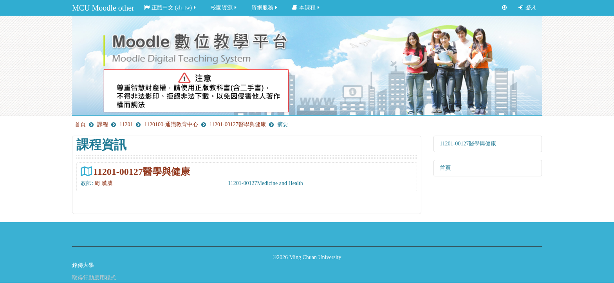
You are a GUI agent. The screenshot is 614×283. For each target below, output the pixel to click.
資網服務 (264, 8)
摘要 (282, 124)
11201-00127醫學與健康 (141, 171)
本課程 (306, 8)
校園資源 (224, 8)
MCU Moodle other (103, 8)
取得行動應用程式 (94, 278)
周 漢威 (103, 183)
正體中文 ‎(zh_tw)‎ (170, 8)
